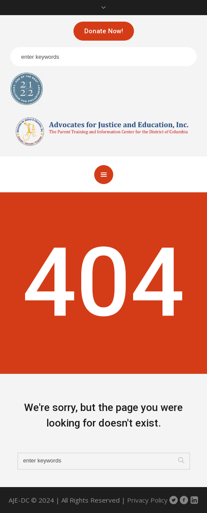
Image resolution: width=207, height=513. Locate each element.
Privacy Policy (147, 500)
